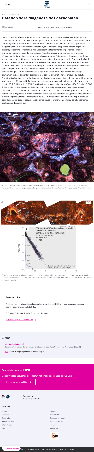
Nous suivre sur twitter (31, 399)
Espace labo (54, 415)
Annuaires (54, 428)
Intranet (53, 425)
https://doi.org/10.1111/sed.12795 (19, 320)
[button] (11, 448)
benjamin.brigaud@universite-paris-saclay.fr (26, 352)
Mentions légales (33, 449)
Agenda (53, 411)
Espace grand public (57, 418)
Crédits (22, 449)
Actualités (15, 15)
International (7, 425)
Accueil (5, 15)
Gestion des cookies (67, 449)
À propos (5, 415)
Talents (4, 428)
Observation (6, 418)
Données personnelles (50, 449)
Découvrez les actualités (16, 382)
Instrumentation (8, 421)
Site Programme (56, 421)
